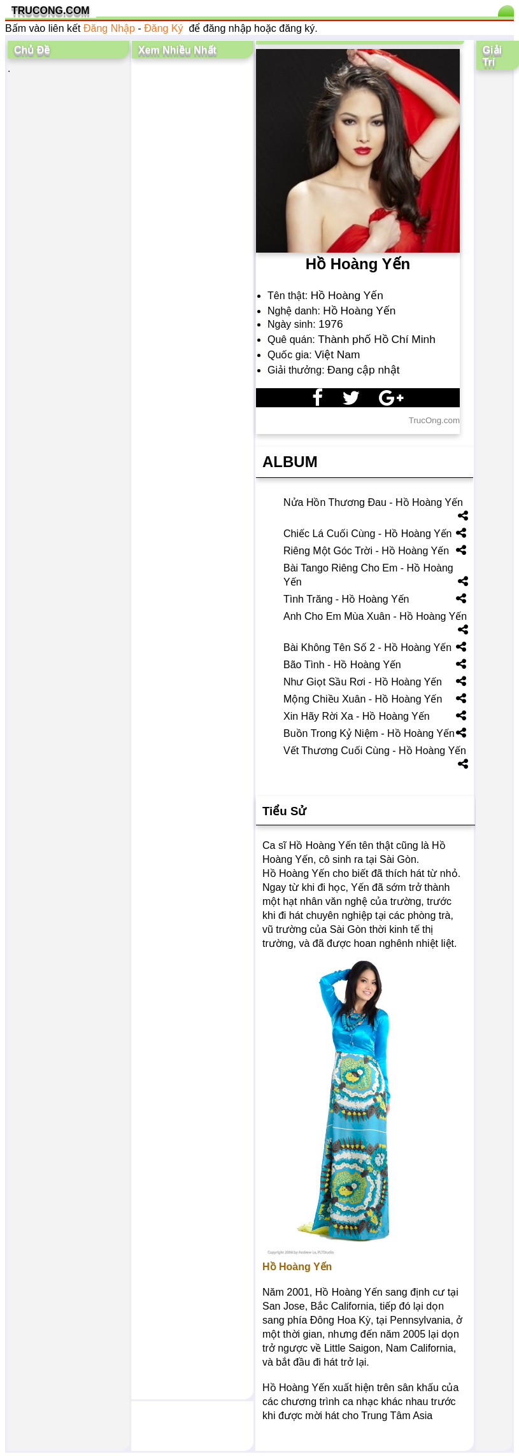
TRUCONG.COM (50, 10)
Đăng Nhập (109, 28)
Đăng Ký (163, 28)
